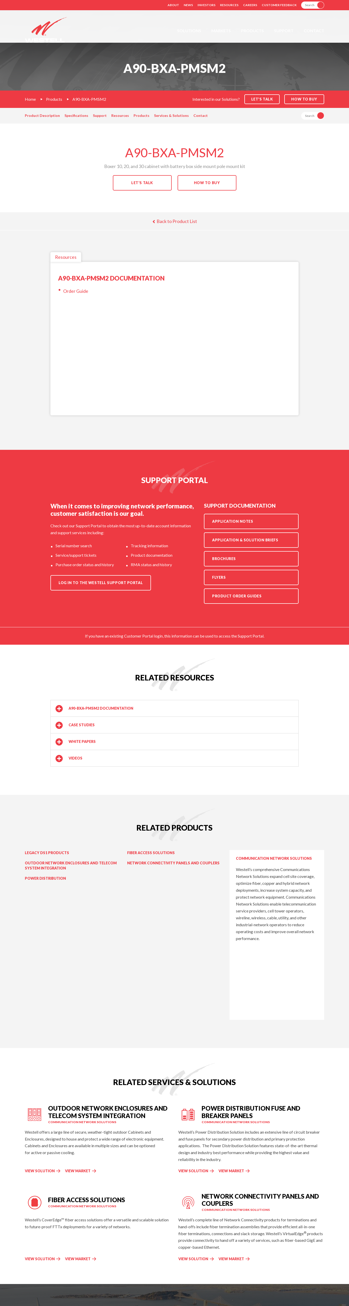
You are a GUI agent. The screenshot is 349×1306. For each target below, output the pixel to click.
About (173, 5)
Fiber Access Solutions (151, 853)
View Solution (40, 1171)
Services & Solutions (171, 115)
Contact (314, 30)
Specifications (76, 115)
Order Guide (75, 291)
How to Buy (304, 99)
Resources (229, 5)
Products (252, 30)
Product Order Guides (236, 596)
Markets (221, 30)
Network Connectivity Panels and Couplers (173, 863)
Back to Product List (174, 221)
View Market (80, 1171)
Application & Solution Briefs (245, 540)
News (188, 5)
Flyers (219, 577)
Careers (250, 5)
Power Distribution (45, 878)
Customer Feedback (279, 5)
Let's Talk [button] (262, 99)
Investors (206, 5)
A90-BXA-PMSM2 (89, 99)
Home (30, 99)
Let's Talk (142, 183)
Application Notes (232, 521)
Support (283, 30)
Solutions (189, 30)
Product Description (42, 115)
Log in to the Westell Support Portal (101, 583)
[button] (174, 708)
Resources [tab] (66, 257)
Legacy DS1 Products (47, 853)
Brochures (224, 558)
